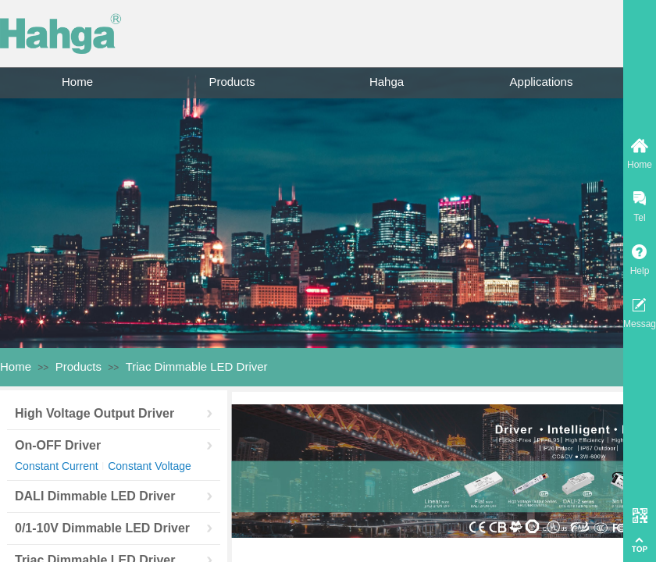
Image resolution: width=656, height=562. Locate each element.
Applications (541, 81)
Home (77, 81)
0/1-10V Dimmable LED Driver (102, 528)
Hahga (386, 81)
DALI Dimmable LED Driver (95, 496)
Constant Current (56, 466)
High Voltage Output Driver (94, 413)
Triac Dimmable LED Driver (197, 366)
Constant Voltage (149, 466)
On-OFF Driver (58, 445)
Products (232, 81)
